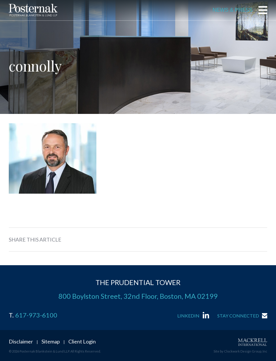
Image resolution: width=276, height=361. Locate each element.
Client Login (82, 341)
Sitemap (50, 341)
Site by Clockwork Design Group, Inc (240, 351)
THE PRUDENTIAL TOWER (138, 282)
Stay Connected (238, 315)
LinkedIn (188, 315)
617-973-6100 (36, 315)
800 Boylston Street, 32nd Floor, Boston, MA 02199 (138, 296)
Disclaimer (21, 341)
